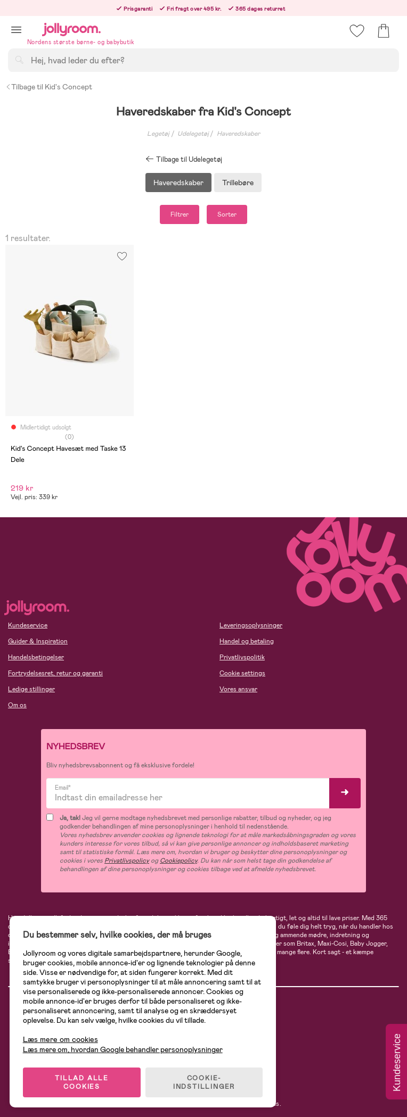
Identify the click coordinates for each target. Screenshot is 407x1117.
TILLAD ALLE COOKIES (83, 1080)
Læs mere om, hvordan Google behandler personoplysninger (124, 1048)
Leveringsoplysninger (250, 625)
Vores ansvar (238, 689)
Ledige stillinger (31, 689)
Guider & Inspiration (38, 641)
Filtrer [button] (179, 214)
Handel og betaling (246, 641)
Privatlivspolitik (242, 657)
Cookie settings (242, 673)
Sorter (227, 214)
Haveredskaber (238, 133)
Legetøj (158, 133)
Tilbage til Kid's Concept (48, 87)
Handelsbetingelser (36, 657)
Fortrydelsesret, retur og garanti (55, 673)
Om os (17, 705)
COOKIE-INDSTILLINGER (205, 1080)
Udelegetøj (193, 133)
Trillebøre (238, 182)
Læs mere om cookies (61, 1038)
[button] (16, 29)
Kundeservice (27, 625)
